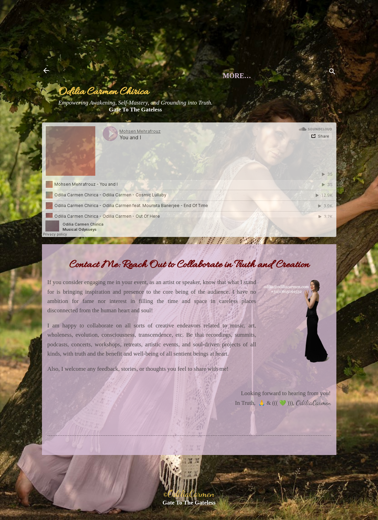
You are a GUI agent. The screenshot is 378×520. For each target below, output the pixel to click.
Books (208, 131)
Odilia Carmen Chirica (103, 92)
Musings (159, 122)
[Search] (332, 72)
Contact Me (270, 122)
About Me (102, 122)
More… (257, 131)
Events (211, 122)
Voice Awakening (140, 131)
